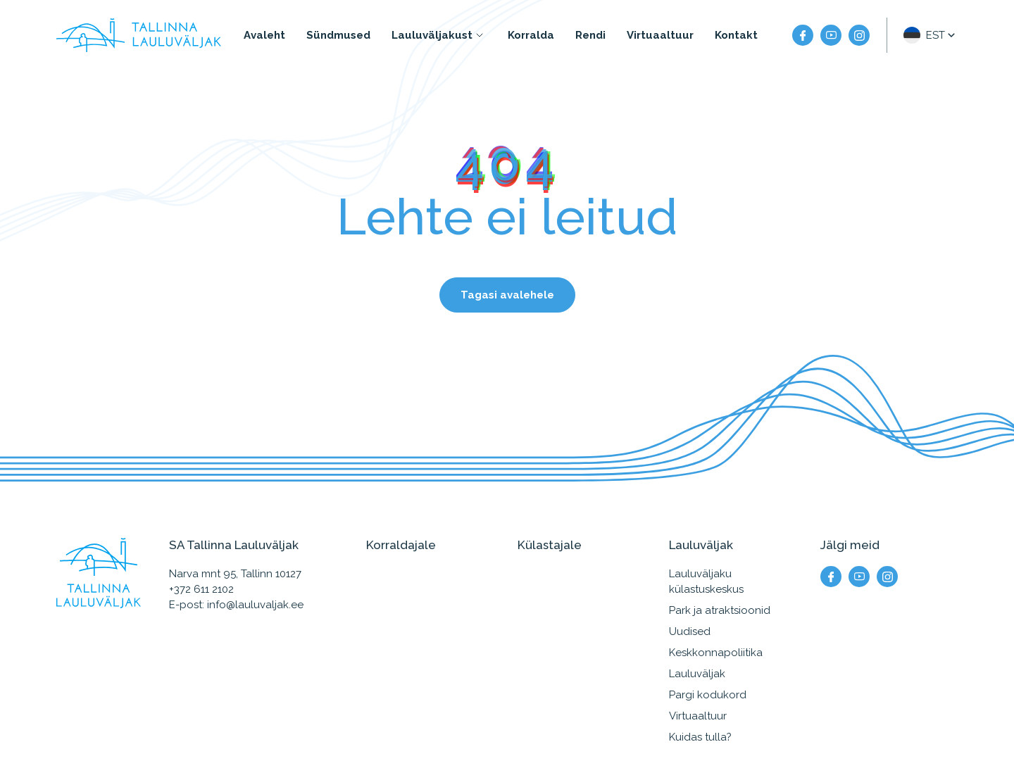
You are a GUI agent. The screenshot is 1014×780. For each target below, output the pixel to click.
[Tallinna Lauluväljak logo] (138, 35)
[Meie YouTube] (830, 35)
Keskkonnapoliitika (716, 652)
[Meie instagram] (859, 35)
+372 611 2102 (201, 589)
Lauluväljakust (432, 35)
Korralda (531, 35)
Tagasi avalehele (507, 295)
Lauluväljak (697, 673)
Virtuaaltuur (660, 35)
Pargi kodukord (707, 694)
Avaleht (264, 35)
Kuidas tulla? (700, 737)
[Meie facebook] (802, 35)
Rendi (590, 35)
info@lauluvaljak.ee (255, 604)
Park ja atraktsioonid (719, 610)
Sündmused (338, 35)
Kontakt (736, 35)
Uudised (690, 631)
